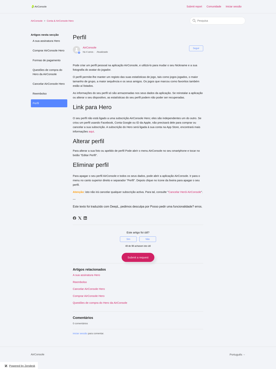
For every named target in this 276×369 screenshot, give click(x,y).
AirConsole (37, 20)
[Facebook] (74, 218)
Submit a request (138, 257)
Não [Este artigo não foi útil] (148, 239)
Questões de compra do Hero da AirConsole (47, 72)
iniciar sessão (80, 333)
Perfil (36, 103)
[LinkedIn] (85, 218)
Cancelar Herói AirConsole (184, 191)
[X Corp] (80, 218)
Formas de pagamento (47, 60)
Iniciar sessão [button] (234, 6)
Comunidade (213, 6)
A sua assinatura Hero (46, 40)
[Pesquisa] (217, 20)
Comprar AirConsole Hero (49, 50)
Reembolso (40, 93)
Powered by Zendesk (22, 365)
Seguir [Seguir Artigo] (196, 48)
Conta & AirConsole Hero (60, 20)
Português (237, 354)
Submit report (194, 6)
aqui (91, 131)
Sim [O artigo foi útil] (128, 239)
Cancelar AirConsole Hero (49, 83)
